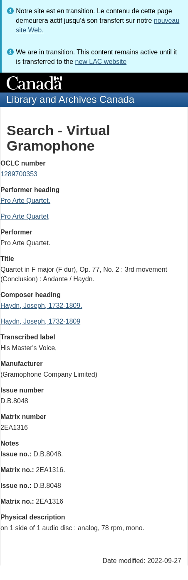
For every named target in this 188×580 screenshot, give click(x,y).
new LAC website (100, 61)
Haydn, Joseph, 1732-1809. (41, 305)
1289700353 (18, 174)
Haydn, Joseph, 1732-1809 (40, 321)
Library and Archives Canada (70, 99)
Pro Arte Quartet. (25, 200)
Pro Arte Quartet (24, 216)
